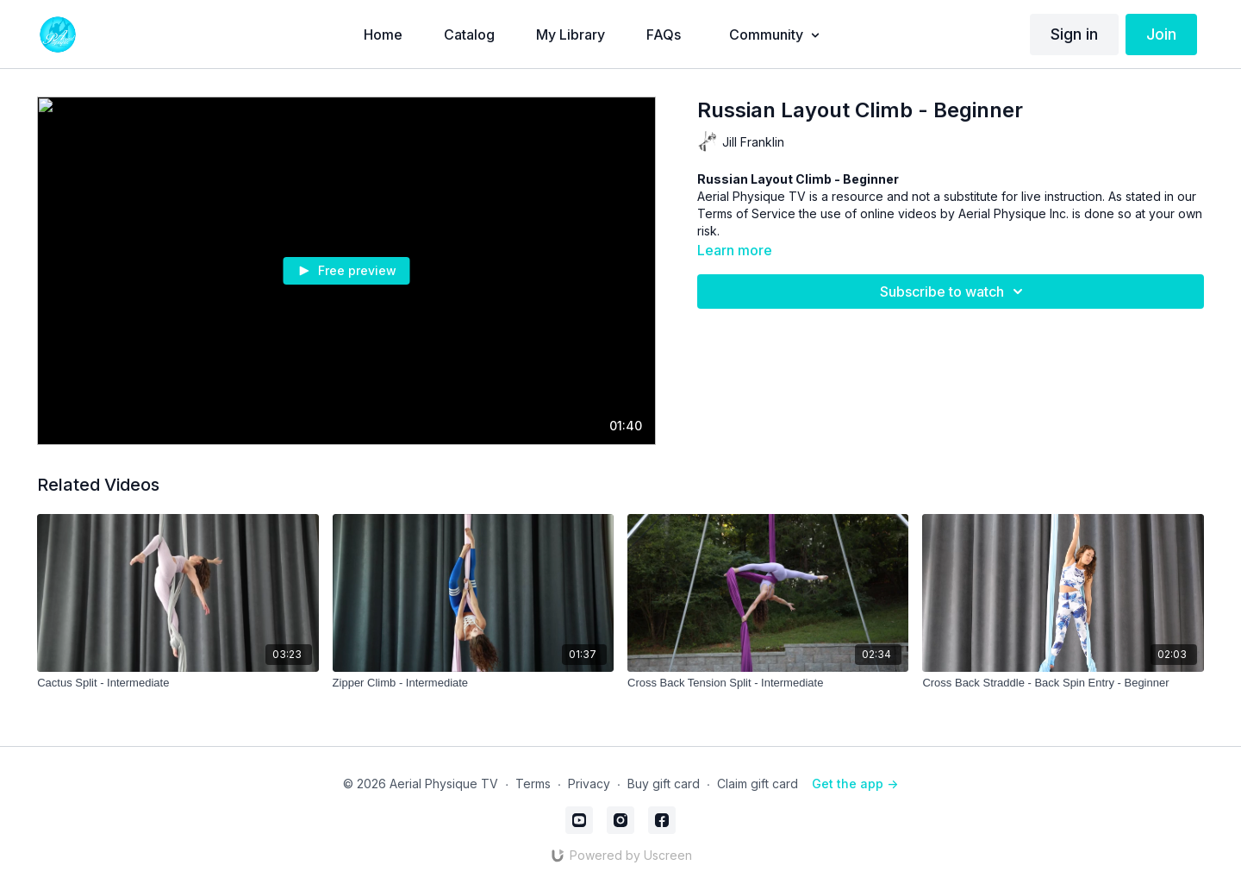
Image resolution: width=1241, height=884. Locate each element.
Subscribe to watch (954, 291)
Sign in (1074, 34)
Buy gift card (663, 783)
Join (1161, 34)
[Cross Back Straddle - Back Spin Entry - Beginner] (1062, 683)
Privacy (589, 783)
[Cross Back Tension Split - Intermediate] (767, 683)
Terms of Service (746, 213)
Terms (533, 783)
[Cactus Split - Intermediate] (177, 683)
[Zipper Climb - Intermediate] (473, 683)
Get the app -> (855, 783)
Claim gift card (757, 783)
